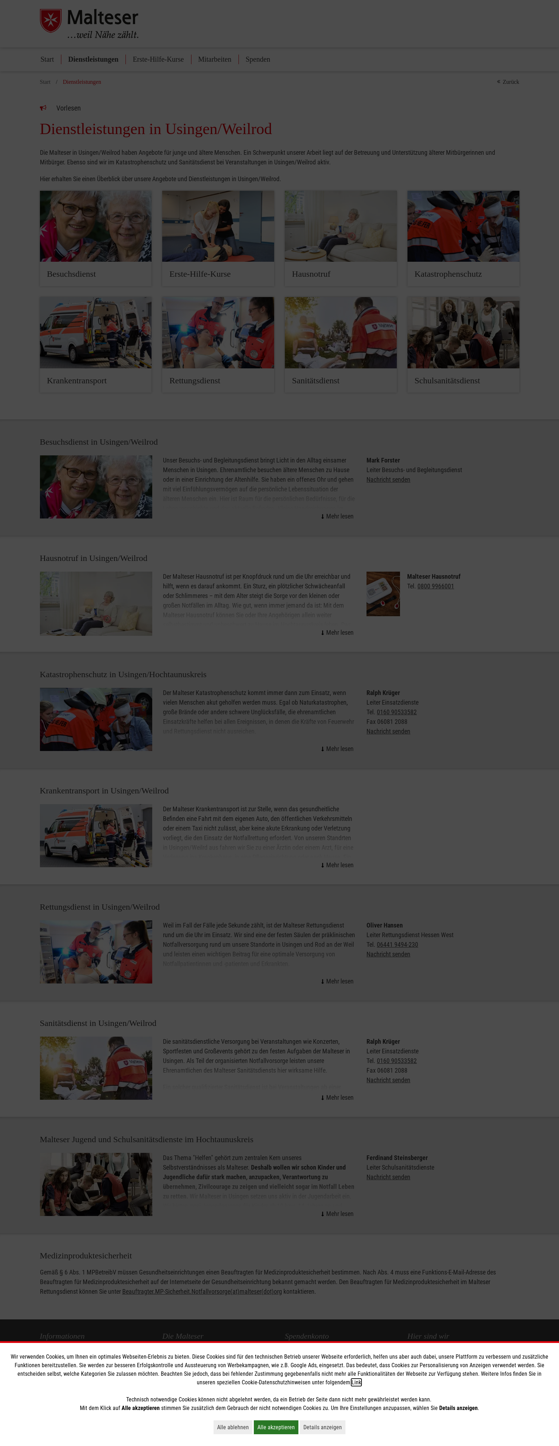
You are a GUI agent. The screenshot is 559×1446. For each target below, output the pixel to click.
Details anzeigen (324, 1427)
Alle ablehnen (234, 1427)
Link (356, 1382)
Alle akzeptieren (277, 1427)
